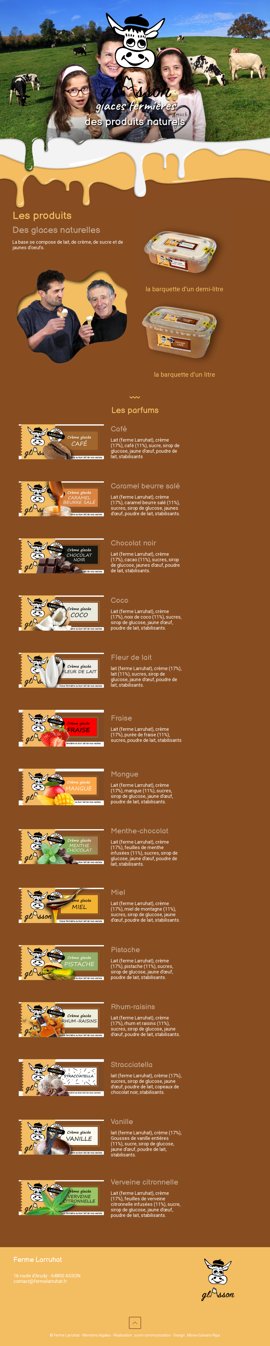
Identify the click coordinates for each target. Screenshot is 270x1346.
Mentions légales (97, 1335)
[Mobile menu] (248, 26)
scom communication (152, 1335)
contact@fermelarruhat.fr (40, 1281)
